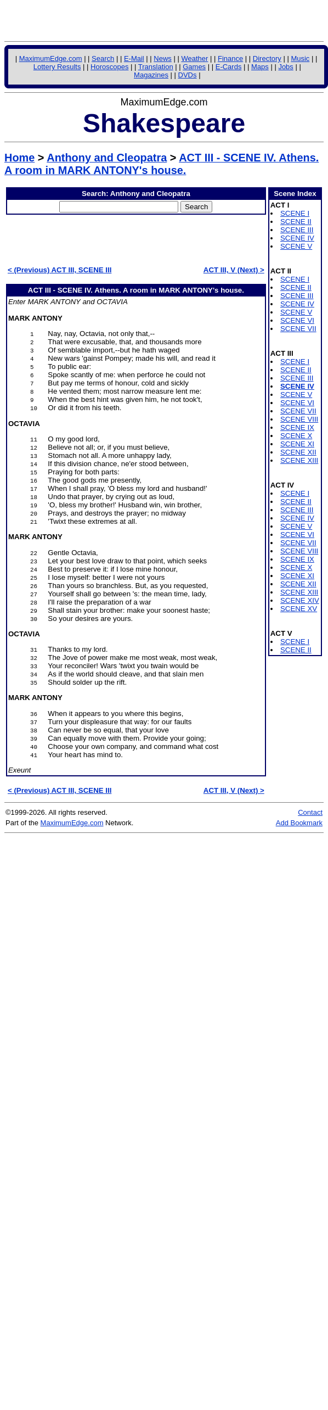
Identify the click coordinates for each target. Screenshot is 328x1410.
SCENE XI (297, 444)
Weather (194, 58)
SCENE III (296, 230)
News (163, 58)
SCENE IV (297, 238)
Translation (155, 67)
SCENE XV (298, 609)
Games (194, 67)
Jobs (285, 67)
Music (300, 58)
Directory (267, 58)
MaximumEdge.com (50, 58)
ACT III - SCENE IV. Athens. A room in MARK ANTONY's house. (161, 164)
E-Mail (134, 58)
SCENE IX (297, 427)
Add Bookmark (299, 823)
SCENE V (296, 246)
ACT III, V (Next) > (233, 270)
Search (103, 58)
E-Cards (229, 67)
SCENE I (294, 213)
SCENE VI (297, 320)
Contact (310, 812)
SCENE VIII (299, 419)
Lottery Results (57, 67)
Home (19, 158)
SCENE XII (298, 452)
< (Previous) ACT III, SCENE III (59, 270)
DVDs (187, 75)
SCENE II (296, 221)
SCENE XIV (299, 600)
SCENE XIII (299, 460)
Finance (230, 58)
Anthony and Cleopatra (107, 158)
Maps (260, 67)
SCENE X (296, 436)
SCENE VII (298, 328)
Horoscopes (109, 67)
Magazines (151, 75)
